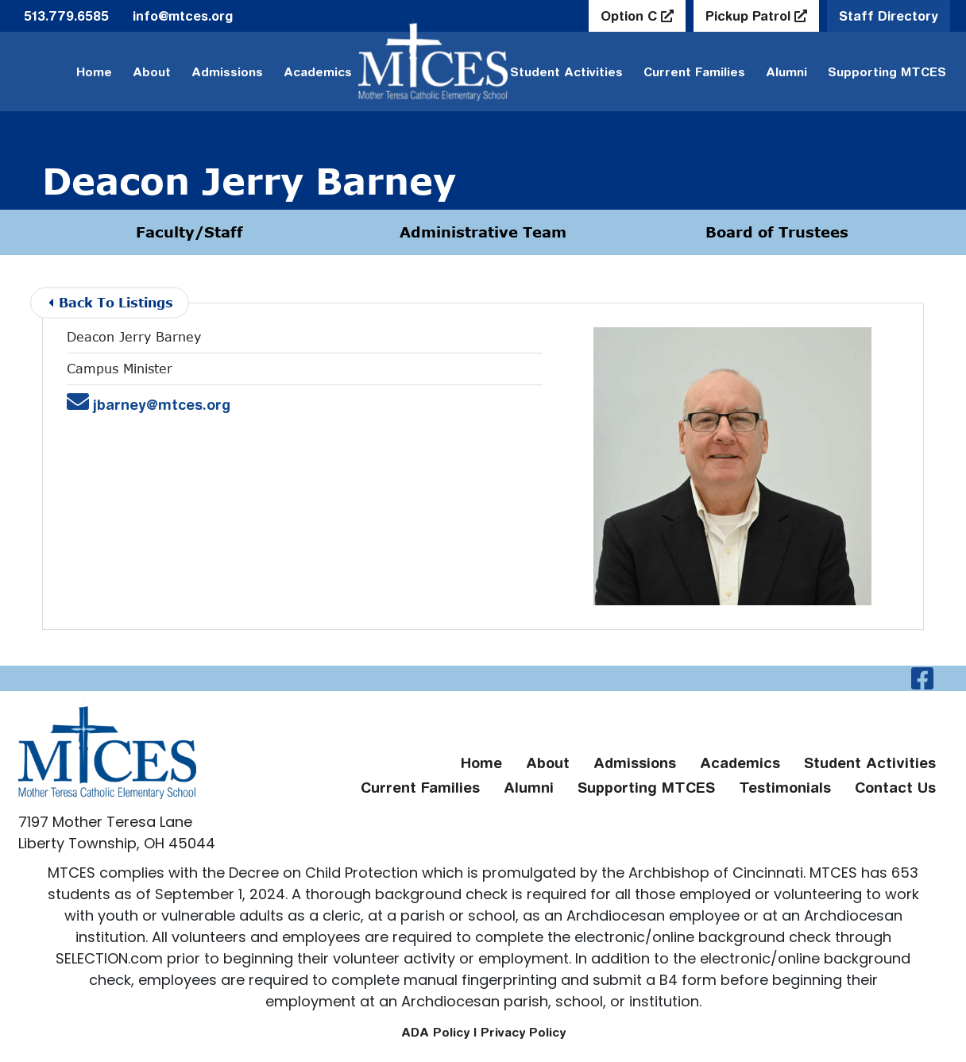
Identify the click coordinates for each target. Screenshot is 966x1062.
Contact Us (895, 787)
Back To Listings (110, 302)
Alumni (786, 72)
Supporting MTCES (887, 72)
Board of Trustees (776, 232)
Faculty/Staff (189, 232)
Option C (631, 16)
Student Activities (870, 763)
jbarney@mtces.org (150, 404)
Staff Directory (888, 16)
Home (94, 72)
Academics (318, 72)
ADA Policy (435, 1032)
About (152, 72)
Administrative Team (483, 232)
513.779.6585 (66, 16)
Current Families (694, 72)
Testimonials (785, 787)
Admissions (227, 72)
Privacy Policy (523, 1032)
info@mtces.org (183, 16)
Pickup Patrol (749, 16)
